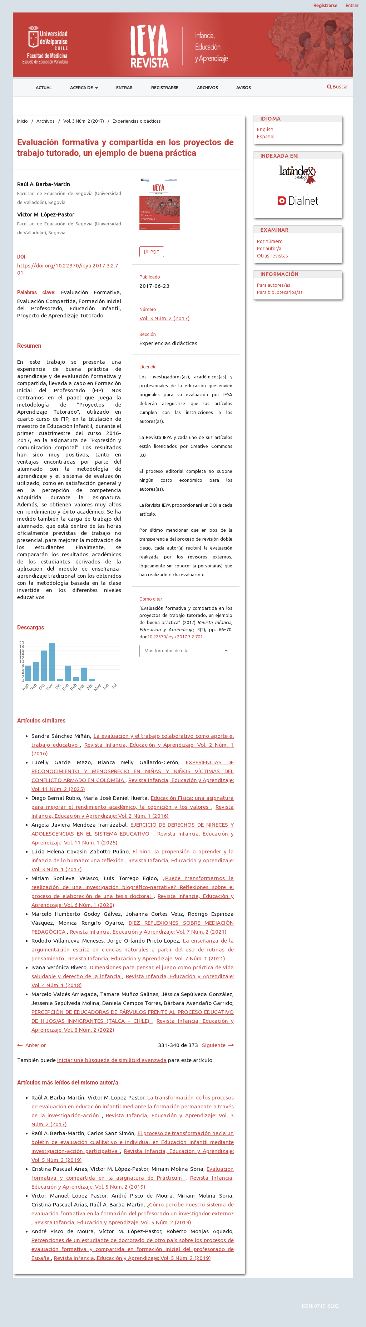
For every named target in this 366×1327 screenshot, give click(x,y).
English (265, 129)
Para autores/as (273, 284)
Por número (270, 241)
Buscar (337, 87)
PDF (154, 251)
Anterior (35, 1045)
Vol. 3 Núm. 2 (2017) (83, 120)
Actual (43, 87)
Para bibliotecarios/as (280, 292)
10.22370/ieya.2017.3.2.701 (175, 636)
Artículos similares (41, 720)
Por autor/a (269, 248)
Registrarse (164, 87)
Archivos (207, 87)
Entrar (124, 87)
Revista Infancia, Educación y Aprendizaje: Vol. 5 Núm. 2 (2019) (112, 1222)
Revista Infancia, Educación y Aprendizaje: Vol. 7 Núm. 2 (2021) (148, 932)
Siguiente (214, 1045)
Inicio (22, 120)
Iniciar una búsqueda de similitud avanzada (112, 1060)
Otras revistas (272, 256)
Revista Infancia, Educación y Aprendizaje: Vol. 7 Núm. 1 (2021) (146, 958)
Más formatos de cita (166, 650)
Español (266, 136)
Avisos (243, 87)
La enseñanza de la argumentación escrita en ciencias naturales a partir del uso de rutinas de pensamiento (132, 949)
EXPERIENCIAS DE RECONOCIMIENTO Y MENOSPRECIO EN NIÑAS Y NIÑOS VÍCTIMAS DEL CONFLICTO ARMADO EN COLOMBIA (132, 771)
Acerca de (82, 87)
